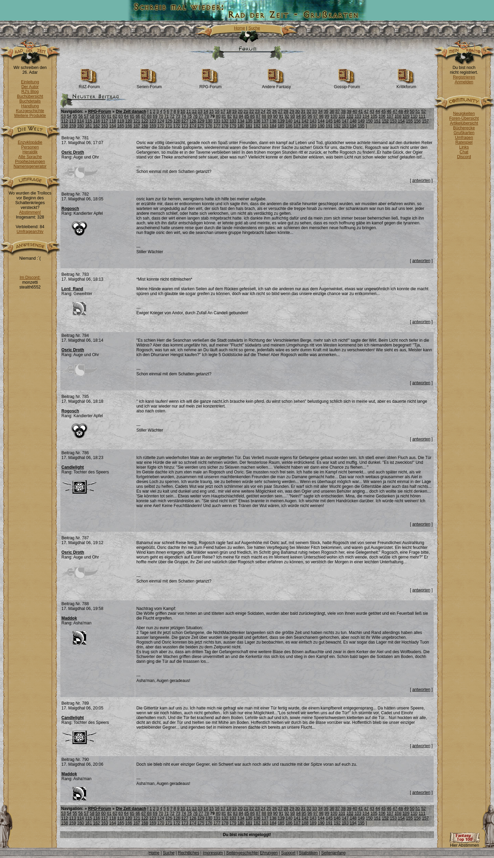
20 (240, 111)
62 (115, 116)
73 (178, 116)
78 (206, 116)
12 (194, 111)
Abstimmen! (30, 212)
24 (263, 111)
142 (305, 121)
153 (393, 121)
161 (88, 126)
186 (289, 126)
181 (249, 126)
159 (72, 126)
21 (246, 111)
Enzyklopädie (30, 142)
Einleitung (30, 82)
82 (229, 116)
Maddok (69, 618)
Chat (464, 152)
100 (333, 116)
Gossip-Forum (347, 85)
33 (315, 111)
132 (225, 121)
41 (360, 111)
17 (223, 111)
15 (211, 111)
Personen (30, 147)
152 (385, 121)
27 (280, 111)
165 (120, 126)
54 (69, 116)
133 (233, 121)
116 (96, 121)
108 (398, 116)
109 (405, 116)
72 (172, 116)
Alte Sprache (30, 156)
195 (361, 126)
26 (274, 111)
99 (327, 116)
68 (149, 116)
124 (160, 121)
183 (264, 126)
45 (383, 111)
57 (86, 116)
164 (112, 126)
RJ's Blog (29, 91)
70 (160, 116)
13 (200, 111)
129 (200, 121)
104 (366, 116)
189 (313, 126)
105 (373, 116)
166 (128, 126)
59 (97, 116)
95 (304, 116)
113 (72, 121)
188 (305, 126)
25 (269, 111)
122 (144, 121)
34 (320, 111)
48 (400, 111)
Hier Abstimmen (464, 843)
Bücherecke (464, 128)
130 (208, 121)
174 (192, 126)
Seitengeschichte (242, 852)
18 (228, 111)
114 (80, 121)
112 (64, 121)
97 (315, 116)
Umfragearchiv (29, 231)
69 (155, 116)
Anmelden (464, 82)
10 (182, 111)
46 (389, 111)
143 (313, 121)
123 (152, 121)
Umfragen (464, 137)
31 (303, 111)
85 (247, 116)
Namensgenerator (29, 166)
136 (257, 121)
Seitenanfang (333, 852)
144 (321, 121)
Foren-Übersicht (464, 118)
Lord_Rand (72, 288)
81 (224, 116)
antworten (421, 180)
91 (281, 116)
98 (321, 116)
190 (321, 126)
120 (128, 121)
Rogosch (70, 208)
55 (74, 116)
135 (249, 121)
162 (96, 126)
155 (409, 121)
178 (225, 126)
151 (377, 121)
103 (357, 116)
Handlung (30, 106)
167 (136, 126)
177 (216, 126)
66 (138, 116)
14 (205, 111)
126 (176, 121)
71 (166, 116)
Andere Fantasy (276, 85)
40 (354, 111)
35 (326, 111)
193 (345, 126)
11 (188, 111)
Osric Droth (72, 152)
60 (103, 116)
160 (80, 126)
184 (273, 126)
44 (377, 111)
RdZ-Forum (89, 85)
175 (200, 126)
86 (252, 116)
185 (281, 126)
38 (343, 111)
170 (160, 126)
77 (201, 116)
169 (152, 126)
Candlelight (72, 467)
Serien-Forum (149, 85)
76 (195, 116)
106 (381, 116)
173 (184, 126)
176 (208, 126)
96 (309, 116)
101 (341, 116)
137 (264, 121)
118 (112, 121)
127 (184, 121)
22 (251, 111)
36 (332, 111)
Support (288, 852)
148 (353, 121)
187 (297, 126)
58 (92, 116)
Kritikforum (406, 85)
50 (412, 111)
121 (136, 121)
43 (372, 111)
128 (192, 121)
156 (417, 121)
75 (189, 116)
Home (239, 28)
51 (417, 111)
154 (401, 121)
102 (349, 116)
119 (120, 121)
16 (217, 111)
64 (126, 116)
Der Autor (30, 86)
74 (183, 116)
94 (298, 116)
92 (286, 116)
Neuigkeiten (464, 113)
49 (406, 111)
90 (275, 116)
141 (297, 121)
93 (292, 116)
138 (273, 121)
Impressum (212, 852)
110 (414, 116)
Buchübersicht (30, 96)
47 (394, 111)
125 (168, 121)
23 (257, 111)
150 (369, 121)
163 (104, 126)
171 (168, 126)
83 (235, 116)
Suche (254, 28)
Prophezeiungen (30, 161)
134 (240, 121)
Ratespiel (463, 142)
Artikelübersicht (464, 123)
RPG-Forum (210, 85)
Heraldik (29, 152)
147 (345, 121)
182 (257, 126)
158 (64, 126)
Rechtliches (188, 852)
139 (281, 121)
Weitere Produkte (30, 115)
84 (241, 116)
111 (422, 116)
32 (309, 111)
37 (337, 111)
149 (361, 121)
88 (264, 116)
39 (349, 111)
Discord (464, 156)
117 (104, 121)
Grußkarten (464, 132)
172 (176, 126)
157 (425, 121)
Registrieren (464, 77)
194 (353, 126)
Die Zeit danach (131, 111)
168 (144, 126)
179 (233, 126)
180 (240, 126)
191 (329, 126)
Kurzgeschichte (30, 110)
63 (120, 116)
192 (337, 126)
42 (366, 111)
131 (216, 121)
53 (63, 116)
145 (329, 121)
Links (464, 147)
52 (423, 111)
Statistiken (308, 852)
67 (143, 116)
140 (289, 121)
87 (258, 116)
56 (80, 116)
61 (109, 116)
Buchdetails (29, 101)
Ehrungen (269, 852)
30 (297, 111)
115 (88, 121)
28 (286, 111)
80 (218, 116)
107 (390, 116)
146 (337, 121)
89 (269, 116)
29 (292, 111)
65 (132, 116)
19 (234, 111)
